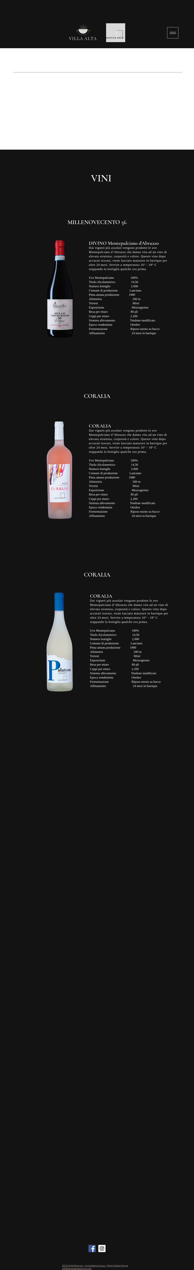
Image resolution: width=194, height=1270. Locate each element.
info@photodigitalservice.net (76, 1268)
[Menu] (172, 32)
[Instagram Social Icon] (102, 1248)
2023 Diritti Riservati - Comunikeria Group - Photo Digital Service (95, 1265)
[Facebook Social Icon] (92, 1248)
